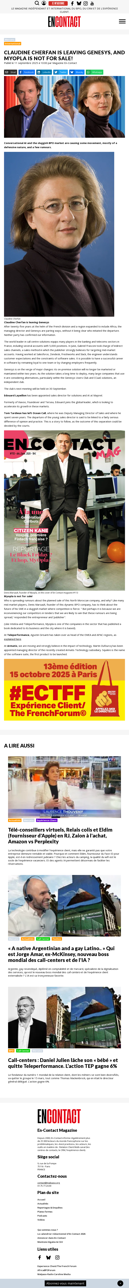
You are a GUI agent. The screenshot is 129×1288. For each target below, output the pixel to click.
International (12, 43)
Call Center (43, 938)
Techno (57, 938)
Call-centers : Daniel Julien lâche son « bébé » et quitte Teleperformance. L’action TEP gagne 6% (63, 1063)
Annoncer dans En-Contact (51, 1237)
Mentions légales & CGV (50, 1241)
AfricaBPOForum (46, 1270)
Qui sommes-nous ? (47, 1229)
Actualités (15, 820)
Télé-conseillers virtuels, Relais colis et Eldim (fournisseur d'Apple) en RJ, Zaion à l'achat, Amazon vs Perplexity (60, 835)
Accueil (41, 1199)
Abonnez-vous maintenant (65, 1283)
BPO (11, 1050)
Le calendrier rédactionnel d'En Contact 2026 (61, 1233)
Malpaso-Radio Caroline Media (54, 1274)
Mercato (9, 39)
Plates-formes (44, 1211)
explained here (12, 639)
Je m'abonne (58, 3)
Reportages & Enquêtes (49, 1207)
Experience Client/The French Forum (56, 1266)
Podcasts (42, 1215)
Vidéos (41, 1219)
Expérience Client (47, 820)
